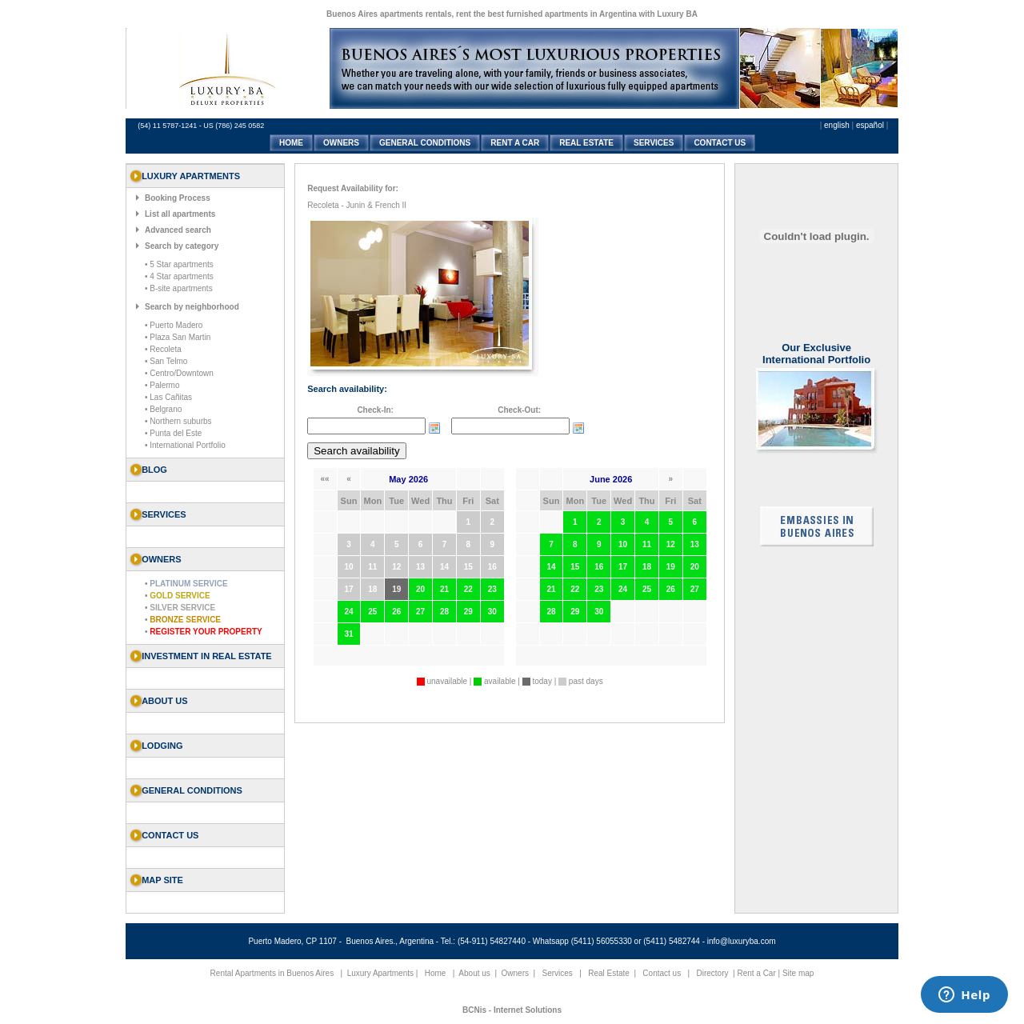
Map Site (162, 880)
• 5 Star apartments (179, 264)
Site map (798, 973)
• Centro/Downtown (179, 373)
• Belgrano (163, 409)
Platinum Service (188, 583)
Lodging (162, 745)
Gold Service (180, 595)
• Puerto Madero (173, 325)
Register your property (206, 631)
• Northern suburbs (178, 421)
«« (325, 478)
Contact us (170, 835)
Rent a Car (756, 973)
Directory (712, 973)
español (870, 125)
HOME (291, 142)
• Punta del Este (173, 433)
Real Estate (609, 973)
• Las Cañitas (168, 397)
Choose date (434, 428)
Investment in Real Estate (207, 656)
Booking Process (177, 198)
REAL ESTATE (586, 142)
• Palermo (162, 385)
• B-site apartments (179, 288)
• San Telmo (166, 361)
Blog (154, 469)
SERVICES (654, 142)
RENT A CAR (514, 142)
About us (164, 701)
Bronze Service (185, 619)
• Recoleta (163, 349)
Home (435, 973)
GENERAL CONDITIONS (424, 142)
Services (557, 973)
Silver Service (182, 607)
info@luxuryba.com (741, 941)
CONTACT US (720, 142)
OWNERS (341, 142)
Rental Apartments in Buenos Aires (272, 973)
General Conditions (192, 790)
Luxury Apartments (380, 973)
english (837, 125)
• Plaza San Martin (177, 337)
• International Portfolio (185, 445)
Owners (515, 973)
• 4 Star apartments (179, 276)
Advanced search (178, 230)
